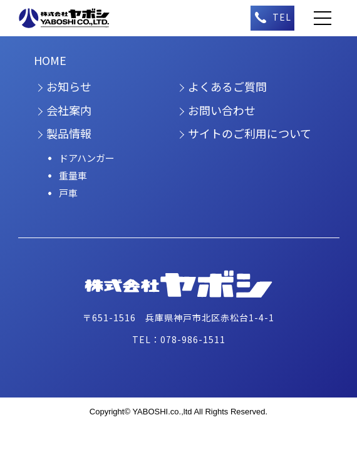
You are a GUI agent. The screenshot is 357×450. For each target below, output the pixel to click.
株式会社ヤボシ (71, 18)
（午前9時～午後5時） (272, 18)
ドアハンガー (87, 157)
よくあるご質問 (227, 86)
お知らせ (68, 86)
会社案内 (68, 110)
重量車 (73, 175)
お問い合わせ (222, 110)
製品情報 (68, 133)
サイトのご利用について (249, 133)
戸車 (68, 192)
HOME (50, 60)
